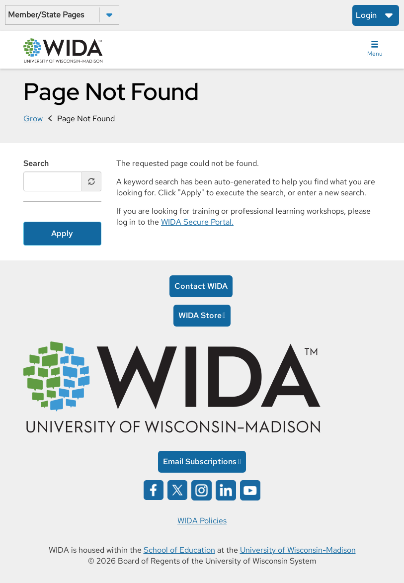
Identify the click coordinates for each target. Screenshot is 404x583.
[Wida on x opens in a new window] (177, 489)
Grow (33, 118)
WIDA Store (200, 315)
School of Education (179, 550)
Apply (62, 233)
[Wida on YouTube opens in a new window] (250, 489)
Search (36, 163)
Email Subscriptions (200, 461)
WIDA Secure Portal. (197, 222)
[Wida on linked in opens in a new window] (226, 489)
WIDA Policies (202, 520)
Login (366, 15)
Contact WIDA (201, 286)
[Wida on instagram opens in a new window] (201, 489)
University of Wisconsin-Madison (298, 550)
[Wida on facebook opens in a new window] (153, 489)
